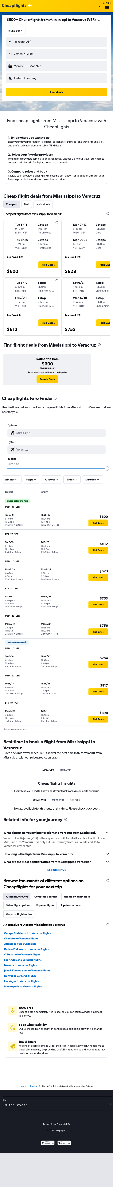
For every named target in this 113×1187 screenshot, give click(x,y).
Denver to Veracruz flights (20, 975)
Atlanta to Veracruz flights (20, 943)
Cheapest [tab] (12, 204)
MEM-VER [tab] (48, 770)
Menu (107, 6)
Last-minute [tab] (43, 204)
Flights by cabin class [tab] (77, 896)
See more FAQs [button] (56, 869)
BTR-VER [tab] (65, 770)
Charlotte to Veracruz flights (21, 938)
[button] (56, 42)
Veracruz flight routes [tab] (19, 914)
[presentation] (99, 19)
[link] (47, 379)
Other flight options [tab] (18, 905)
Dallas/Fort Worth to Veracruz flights (26, 949)
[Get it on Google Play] (48, 1143)
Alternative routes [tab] (17, 896)
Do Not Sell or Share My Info (56, 1124)
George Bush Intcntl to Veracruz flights (27, 933)
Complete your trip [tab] (45, 896)
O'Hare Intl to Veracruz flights (22, 954)
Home (23, 1086)
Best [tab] (26, 204)
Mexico (33, 1086)
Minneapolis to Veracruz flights (23, 986)
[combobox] (16, 30)
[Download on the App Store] (64, 1143)
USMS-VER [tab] (39, 800)
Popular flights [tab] (45, 905)
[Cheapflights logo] (14, 6)
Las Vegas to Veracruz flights (21, 981)
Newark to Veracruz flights (20, 965)
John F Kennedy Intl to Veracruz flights (27, 970)
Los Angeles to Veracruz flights (22, 959)
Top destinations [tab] (70, 905)
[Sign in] (99, 7)
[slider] (106, 468)
